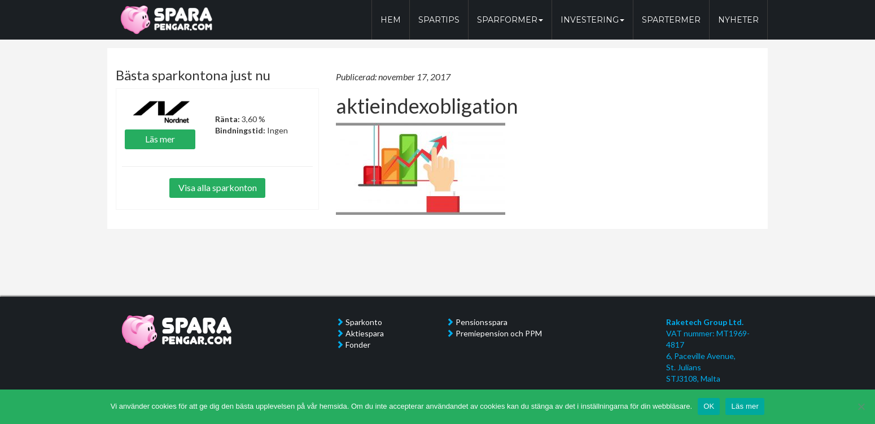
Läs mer (160, 138)
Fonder (357, 344)
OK (708, 406)
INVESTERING (592, 20)
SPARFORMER (510, 20)
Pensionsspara (482, 322)
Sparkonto (363, 322)
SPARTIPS (439, 20)
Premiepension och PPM (499, 333)
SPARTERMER (671, 20)
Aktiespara (364, 333)
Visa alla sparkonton (217, 187)
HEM (390, 20)
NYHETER (738, 20)
